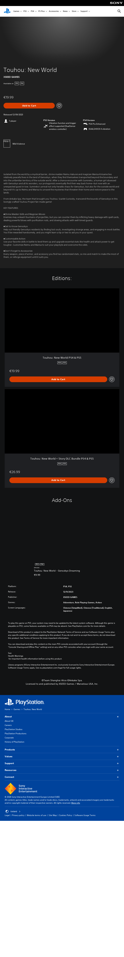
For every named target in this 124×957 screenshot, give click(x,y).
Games (16, 11)
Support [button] (62, 763)
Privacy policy (18, 815)
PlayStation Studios (13, 729)
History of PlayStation (14, 741)
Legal (7, 815)
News (65, 11)
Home (7, 709)
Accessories (54, 11)
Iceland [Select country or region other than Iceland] (13, 811)
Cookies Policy (65, 815)
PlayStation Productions (15, 733)
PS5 (25, 11)
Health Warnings (15, 656)
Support (84, 11)
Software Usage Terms (85, 815)
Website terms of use (36, 815)
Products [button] (62, 749)
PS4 (32, 11)
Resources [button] (62, 770)
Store (74, 11)
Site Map (53, 815)
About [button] (62, 716)
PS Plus (41, 11)
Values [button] (62, 756)
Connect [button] (62, 777)
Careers (8, 725)
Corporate (9, 737)
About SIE (9, 721)
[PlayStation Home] (7, 11)
